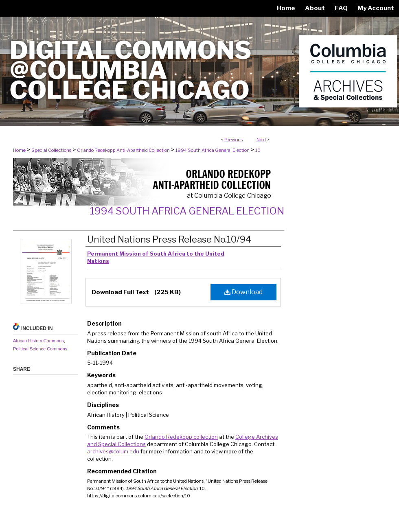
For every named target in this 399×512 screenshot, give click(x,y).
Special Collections (51, 150)
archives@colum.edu (113, 451)
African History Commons (38, 340)
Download (243, 292)
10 (258, 150)
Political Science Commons (40, 348)
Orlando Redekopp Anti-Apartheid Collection (123, 150)
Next (261, 139)
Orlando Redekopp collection (181, 436)
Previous (233, 139)
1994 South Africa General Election (212, 150)
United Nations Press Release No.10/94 (169, 239)
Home (19, 150)
